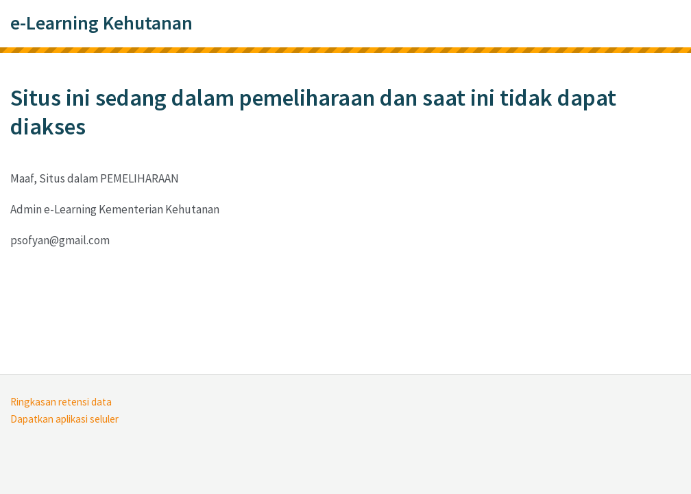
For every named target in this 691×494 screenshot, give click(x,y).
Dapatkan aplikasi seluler (64, 418)
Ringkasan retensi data (61, 401)
